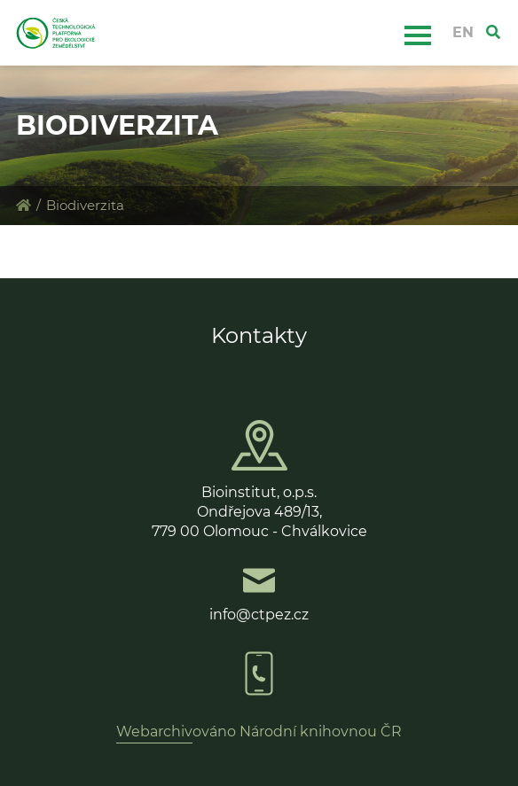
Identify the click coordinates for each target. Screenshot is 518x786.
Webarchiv (154, 731)
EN (463, 32)
